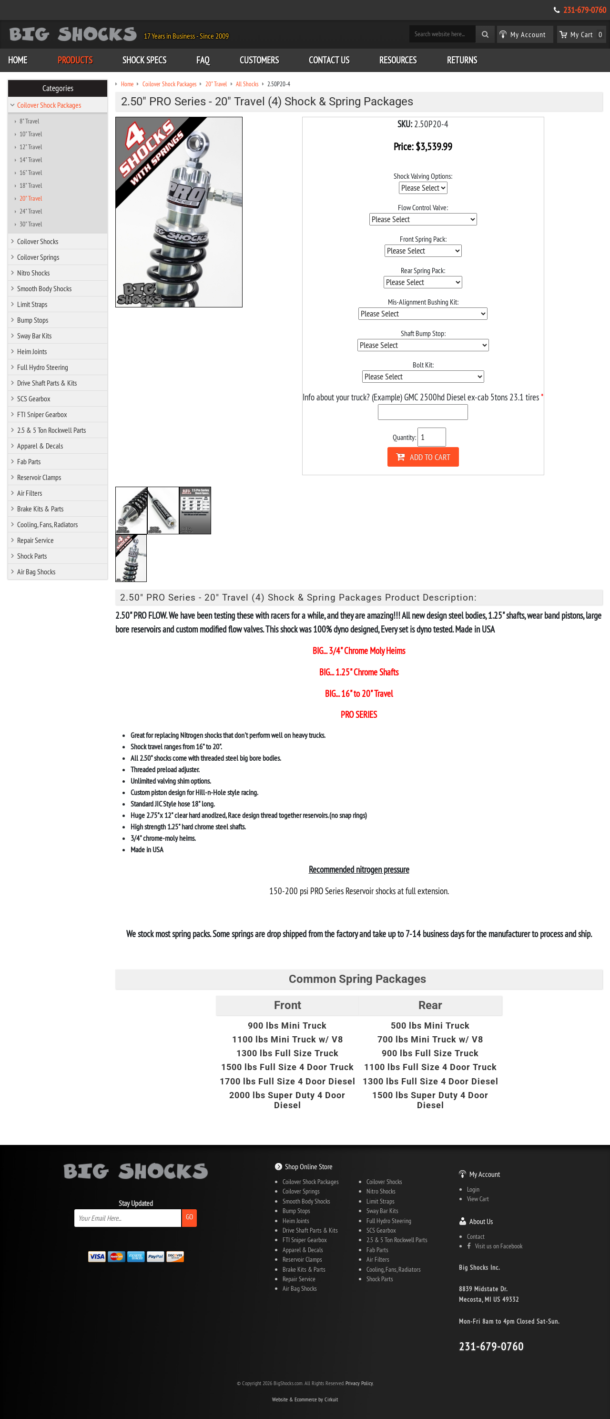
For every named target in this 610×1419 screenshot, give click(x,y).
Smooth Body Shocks (44, 288)
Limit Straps (32, 304)
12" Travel (31, 147)
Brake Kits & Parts (40, 508)
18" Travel (31, 185)
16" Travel (31, 172)
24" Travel (31, 211)
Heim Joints (32, 351)
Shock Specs (144, 60)
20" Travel (31, 198)
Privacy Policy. (360, 1383)
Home (17, 60)
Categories (57, 88)
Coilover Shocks (37, 241)
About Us (481, 1221)
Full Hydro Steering (42, 367)
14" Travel (31, 159)
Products (75, 60)
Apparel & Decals (40, 445)
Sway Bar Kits (34, 335)
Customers (259, 60)
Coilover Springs (38, 257)
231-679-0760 (584, 10)
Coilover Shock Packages (49, 105)
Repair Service (35, 540)
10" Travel (31, 134)
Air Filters (29, 493)
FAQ (202, 60)
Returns (462, 60)
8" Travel (29, 121)
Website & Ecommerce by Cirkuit (305, 1399)
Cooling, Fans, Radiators (47, 524)
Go (189, 1216)
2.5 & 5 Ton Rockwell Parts (51, 430)
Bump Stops (32, 320)
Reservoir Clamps (39, 477)
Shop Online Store (309, 1166)
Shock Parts (32, 556)
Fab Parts (29, 461)
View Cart (478, 1198)
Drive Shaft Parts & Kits (47, 383)
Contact (476, 1236)
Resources (398, 60)
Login (473, 1189)
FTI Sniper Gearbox (42, 414)
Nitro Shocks (33, 272)
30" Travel (31, 224)
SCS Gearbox (34, 398)
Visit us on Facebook (494, 1246)
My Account (484, 1174)
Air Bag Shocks (36, 571)
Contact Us (329, 60)
